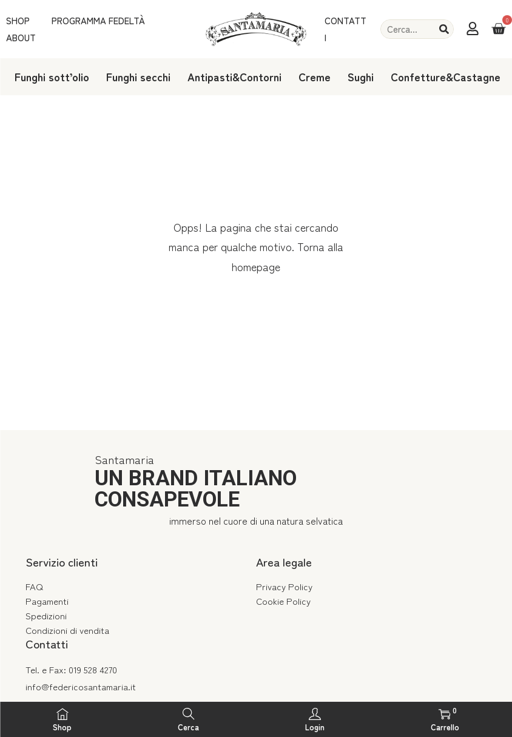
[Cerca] (444, 29)
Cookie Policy (283, 600)
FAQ (34, 586)
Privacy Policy (284, 586)
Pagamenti (47, 600)
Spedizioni (46, 615)
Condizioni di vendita (67, 630)
